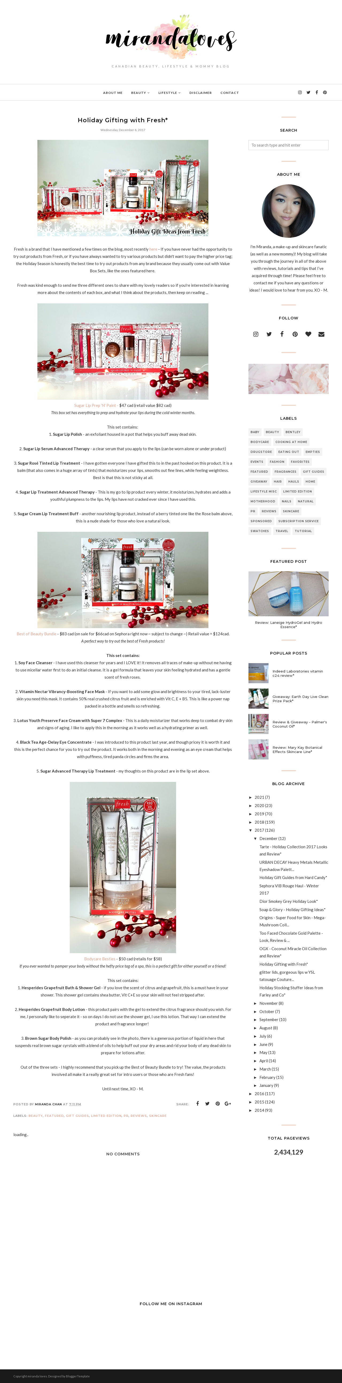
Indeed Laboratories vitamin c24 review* (298, 673)
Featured (54, 1116)
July (262, 1036)
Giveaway (259, 481)
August (265, 1027)
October (266, 1011)
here (153, 249)
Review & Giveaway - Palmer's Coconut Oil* (300, 724)
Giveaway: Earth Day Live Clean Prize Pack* (300, 698)
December (268, 838)
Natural (306, 501)
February (267, 1077)
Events (257, 462)
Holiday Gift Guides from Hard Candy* (293, 877)
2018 (259, 822)
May (263, 1052)
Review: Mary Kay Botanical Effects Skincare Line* (297, 749)
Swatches (260, 531)
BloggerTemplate (78, 1376)
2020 (259, 805)
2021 (259, 797)
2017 (259, 830)
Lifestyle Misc (264, 491)
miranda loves (37, 1376)
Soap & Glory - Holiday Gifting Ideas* (292, 909)
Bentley (293, 432)
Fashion (277, 462)
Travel (281, 531)
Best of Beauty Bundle (37, 633)
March (265, 1069)
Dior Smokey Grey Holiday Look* (288, 901)
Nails (287, 501)
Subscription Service (298, 521)
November (268, 1003)
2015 (259, 1101)
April (263, 1060)
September (268, 1019)
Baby (255, 432)
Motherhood (263, 501)
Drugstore (261, 452)
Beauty (36, 1116)
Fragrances (286, 471)
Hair (278, 481)
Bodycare (260, 442)
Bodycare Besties (99, 958)
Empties (313, 452)
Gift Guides (77, 1116)
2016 (259, 1093)
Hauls (293, 481)
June (263, 1044)
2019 (259, 813)
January (266, 1085)
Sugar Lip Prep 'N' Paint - (96, 405)
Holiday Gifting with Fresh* (283, 964)
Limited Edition (106, 1116)
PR (126, 1116)
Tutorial (303, 531)
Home (310, 481)
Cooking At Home (291, 442)
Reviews (139, 1116)
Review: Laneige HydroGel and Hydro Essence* (288, 624)
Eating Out (288, 452)
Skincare (158, 1116)
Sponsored (261, 521)
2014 (259, 1110)
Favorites (300, 462)
